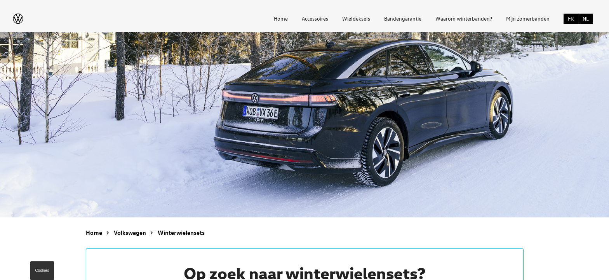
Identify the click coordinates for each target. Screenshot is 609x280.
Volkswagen (130, 232)
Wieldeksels (356, 18)
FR (571, 18)
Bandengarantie (402, 18)
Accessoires (315, 18)
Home (281, 18)
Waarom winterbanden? (463, 18)
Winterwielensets (181, 232)
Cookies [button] (42, 270)
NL (586, 18)
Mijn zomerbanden (528, 18)
